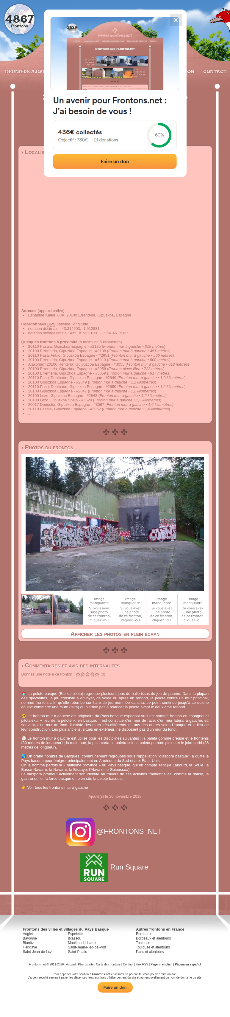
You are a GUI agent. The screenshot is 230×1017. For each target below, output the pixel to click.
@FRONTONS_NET (115, 831)
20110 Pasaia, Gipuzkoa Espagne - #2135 (64, 346)
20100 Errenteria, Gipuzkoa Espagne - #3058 (67, 369)
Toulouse (143, 943)
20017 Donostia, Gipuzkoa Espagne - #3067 (66, 404)
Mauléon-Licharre (82, 943)
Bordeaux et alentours (153, 938)
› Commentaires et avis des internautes (70, 665)
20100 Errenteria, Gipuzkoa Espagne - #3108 (67, 351)
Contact (214, 71)
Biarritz (28, 943)
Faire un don (115, 987)
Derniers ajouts (27, 71)
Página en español (188, 964)
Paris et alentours (150, 952)
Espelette (75, 934)
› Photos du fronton (47, 447)
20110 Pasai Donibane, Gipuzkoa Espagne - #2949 (72, 377)
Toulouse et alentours (153, 947)
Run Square (115, 867)
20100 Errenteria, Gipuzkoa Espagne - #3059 (67, 373)
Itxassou (74, 938)
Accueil (71, 964)
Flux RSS (142, 964)
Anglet (28, 934)
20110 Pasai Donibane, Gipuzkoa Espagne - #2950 (72, 386)
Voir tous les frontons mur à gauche (57, 787)
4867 (19, 18)
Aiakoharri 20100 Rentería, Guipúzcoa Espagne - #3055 (76, 364)
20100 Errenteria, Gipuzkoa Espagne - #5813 (67, 360)
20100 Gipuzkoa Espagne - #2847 (57, 391)
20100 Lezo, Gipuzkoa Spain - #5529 (60, 400)
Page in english (161, 964)
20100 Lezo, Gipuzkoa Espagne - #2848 (63, 395)
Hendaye (30, 947)
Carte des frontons (108, 964)
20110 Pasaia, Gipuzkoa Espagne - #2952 (64, 409)
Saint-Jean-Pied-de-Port (87, 947)
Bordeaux (143, 934)
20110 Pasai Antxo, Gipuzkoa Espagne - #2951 (68, 355)
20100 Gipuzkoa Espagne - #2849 (57, 382)
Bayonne (30, 938)
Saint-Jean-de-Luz (37, 952)
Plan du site (85, 964)
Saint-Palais (77, 952)
